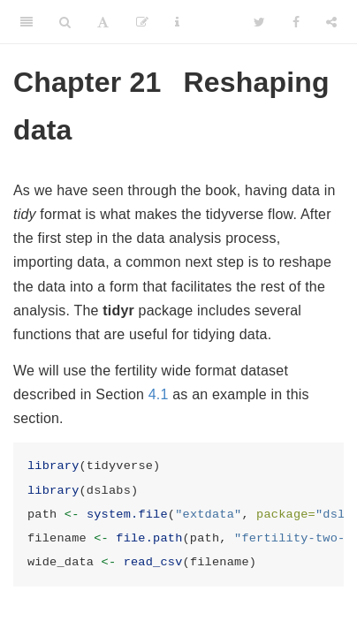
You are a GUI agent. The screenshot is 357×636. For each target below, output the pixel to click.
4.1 (158, 394)
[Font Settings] (103, 22)
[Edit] (142, 22)
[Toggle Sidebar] (26, 22)
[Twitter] (259, 22)
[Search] (65, 22)
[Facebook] (296, 22)
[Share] (331, 22)
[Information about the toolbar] (177, 22)
